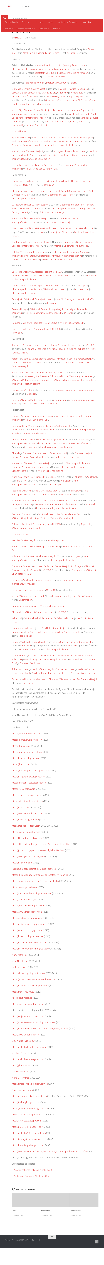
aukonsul (71, 69)
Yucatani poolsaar (20, 551)
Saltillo (15, 268)
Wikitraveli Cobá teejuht (31, 680)
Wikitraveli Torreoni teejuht (25, 225)
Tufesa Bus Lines (27, 121)
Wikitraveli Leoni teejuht (55, 306)
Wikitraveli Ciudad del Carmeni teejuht (51, 583)
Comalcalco (54, 563)
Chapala (16, 470)
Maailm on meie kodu (22, 1106)
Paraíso (15, 563)
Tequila (15, 450)
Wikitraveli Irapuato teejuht (36, 339)
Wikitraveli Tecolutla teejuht (62, 365)
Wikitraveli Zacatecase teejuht (37, 288)
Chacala (49, 432)
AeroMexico (30, 99)
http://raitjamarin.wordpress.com (28, 1033)
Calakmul (35, 587)
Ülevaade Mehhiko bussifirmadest (28, 105)
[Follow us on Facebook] (97, 1259)
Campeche (17, 596)
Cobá (14, 680)
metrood (74, 130)
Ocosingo (34, 535)
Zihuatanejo (80, 493)
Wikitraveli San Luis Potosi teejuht (54, 292)
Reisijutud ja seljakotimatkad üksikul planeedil (34, 885)
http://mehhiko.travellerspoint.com (29, 1064)
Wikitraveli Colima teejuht (32, 474)
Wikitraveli (25, 154)
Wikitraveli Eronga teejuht (50, 487)
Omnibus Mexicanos (67, 117)
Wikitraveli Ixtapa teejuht (32, 432)
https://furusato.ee (21, 762)
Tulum (15, 686)
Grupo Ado (62, 109)
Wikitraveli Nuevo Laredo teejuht (43, 245)
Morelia (15, 493)
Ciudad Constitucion (40, 175)
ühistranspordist (28, 666)
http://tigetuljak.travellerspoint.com (29, 1156)
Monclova (67, 249)
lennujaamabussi (89, 134)
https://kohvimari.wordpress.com (28, 922)
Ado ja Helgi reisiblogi (22, 1014)
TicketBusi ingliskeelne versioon (72, 89)
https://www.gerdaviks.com (25, 904)
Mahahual (25, 690)
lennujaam (59, 168)
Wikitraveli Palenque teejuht (35, 541)
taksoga (28, 138)
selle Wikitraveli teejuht (31, 168)
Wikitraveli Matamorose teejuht (66, 272)
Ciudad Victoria (32, 276)
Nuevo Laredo (19, 245)
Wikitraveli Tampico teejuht (36, 362)
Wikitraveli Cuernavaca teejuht (68, 397)
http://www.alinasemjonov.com (27, 928)
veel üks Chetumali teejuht (85, 696)
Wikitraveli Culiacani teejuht (34, 221)
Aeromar (41, 99)
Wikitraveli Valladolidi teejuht (38, 635)
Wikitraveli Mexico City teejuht (38, 127)
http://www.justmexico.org (25, 86)
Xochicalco (17, 406)
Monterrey (17, 259)
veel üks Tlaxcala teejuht (35, 420)
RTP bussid (83, 138)
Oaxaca (40, 511)
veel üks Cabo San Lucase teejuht (40, 185)
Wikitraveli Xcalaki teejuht (83, 690)
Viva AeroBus (61, 99)
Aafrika (8, 28)
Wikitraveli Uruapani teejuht (35, 484)
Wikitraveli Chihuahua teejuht (39, 208)
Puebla (15, 416)
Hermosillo (76, 198)
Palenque (16, 541)
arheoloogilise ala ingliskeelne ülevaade (74, 406)
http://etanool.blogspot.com (26, 842)
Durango (81, 225)
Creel (57, 208)
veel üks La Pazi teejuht (43, 182)
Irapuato (16, 339)
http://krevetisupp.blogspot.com (28, 1162)
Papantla (31, 365)
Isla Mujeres (31, 648)
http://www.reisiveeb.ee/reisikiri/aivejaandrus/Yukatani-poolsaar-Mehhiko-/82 (49, 1168)
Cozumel (59, 686)
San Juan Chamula (21, 531)
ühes (67, 662)
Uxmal (15, 606)
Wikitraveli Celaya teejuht (72, 339)
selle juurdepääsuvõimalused (63, 525)
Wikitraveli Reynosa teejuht (25, 272)
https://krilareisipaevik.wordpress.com (30, 787)
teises (76, 662)
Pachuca (81, 365)
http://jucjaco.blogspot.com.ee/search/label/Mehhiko (38, 867)
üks (18, 497)
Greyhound (50, 117)
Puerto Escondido (20, 517)
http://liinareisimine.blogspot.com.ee (30, 1100)
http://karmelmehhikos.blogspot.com (30, 965)
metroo (73, 138)
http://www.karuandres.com (25, 1051)
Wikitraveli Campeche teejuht (37, 596)
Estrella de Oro (48, 109)
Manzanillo (17, 480)
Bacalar (15, 696)
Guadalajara (18, 456)
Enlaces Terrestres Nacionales (73, 105)
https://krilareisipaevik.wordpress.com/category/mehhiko (40, 891)
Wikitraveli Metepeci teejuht (25, 397)
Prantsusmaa (75, 1227)
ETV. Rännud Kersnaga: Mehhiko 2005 (30, 1192)
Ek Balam (58, 635)
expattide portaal (56, 557)
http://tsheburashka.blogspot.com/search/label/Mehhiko (40, 1045)
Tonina (44, 535)
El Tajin (53, 362)
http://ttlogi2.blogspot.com (25, 836)
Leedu (15, 1227)
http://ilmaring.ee (20, 824)
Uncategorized (19, 36)
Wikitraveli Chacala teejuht (69, 432)
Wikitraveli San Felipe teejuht (57, 172)
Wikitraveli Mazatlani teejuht (35, 235)
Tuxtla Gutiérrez (69, 521)
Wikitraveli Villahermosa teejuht (41, 573)
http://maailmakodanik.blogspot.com (30, 1002)
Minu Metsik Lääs (20, 978)
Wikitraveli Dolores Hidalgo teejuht (47, 326)
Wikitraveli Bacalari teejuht (35, 696)
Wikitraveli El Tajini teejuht (70, 362)
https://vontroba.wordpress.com (28, 1020)
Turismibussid (41, 142)
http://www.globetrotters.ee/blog (28, 873)
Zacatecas (17, 288)
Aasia (50, 22)
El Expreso (83, 117)
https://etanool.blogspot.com (26, 750)
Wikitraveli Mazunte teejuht (47, 521)
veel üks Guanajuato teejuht (70, 316)
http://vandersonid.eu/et (24, 916)
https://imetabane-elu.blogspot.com (30, 1125)
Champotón (77, 587)
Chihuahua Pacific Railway (24, 113)
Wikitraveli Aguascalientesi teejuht (44, 302)
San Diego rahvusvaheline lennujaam (75, 154)
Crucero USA (44, 121)
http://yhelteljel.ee (21, 1082)
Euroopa (25, 22)
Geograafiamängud (24, 28)
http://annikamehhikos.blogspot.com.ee (31, 910)
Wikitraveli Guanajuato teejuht (39, 316)
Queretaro (17, 346)
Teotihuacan (18, 389)
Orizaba (15, 379)
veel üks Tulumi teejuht (43, 686)
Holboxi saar (18, 645)
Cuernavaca (45, 397)
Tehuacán (52, 420)
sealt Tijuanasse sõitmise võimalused (30, 158)
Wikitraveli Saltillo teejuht (32, 268)
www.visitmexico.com (46, 82)
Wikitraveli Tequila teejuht (34, 450)
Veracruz (51, 375)
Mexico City (17, 127)
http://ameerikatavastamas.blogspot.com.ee (34, 1039)
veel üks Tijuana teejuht (44, 154)
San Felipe (35, 172)
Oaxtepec (31, 410)
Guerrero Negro (80, 172)
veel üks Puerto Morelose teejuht (57, 672)
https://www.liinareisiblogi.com (27, 848)
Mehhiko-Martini (20, 1070)
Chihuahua (17, 208)
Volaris (73, 99)
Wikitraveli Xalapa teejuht (33, 375)
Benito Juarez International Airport (70, 127)
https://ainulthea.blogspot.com (27, 818)
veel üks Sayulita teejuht (36, 436)
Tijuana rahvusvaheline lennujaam (65, 158)
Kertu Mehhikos (19, 984)
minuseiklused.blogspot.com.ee (27, 1131)
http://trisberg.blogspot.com (26, 1119)
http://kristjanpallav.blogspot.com (29, 793)
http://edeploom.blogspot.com (27, 947)
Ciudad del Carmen (21, 583)
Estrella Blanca (19, 109)
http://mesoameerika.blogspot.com (29, 1113)
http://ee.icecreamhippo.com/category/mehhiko (35, 898)
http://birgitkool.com (22, 879)
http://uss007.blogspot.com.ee (27, 934)
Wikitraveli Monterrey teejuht (37, 259)
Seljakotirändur (11, 22)
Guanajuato (17, 316)
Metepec (89, 393)
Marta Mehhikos (20, 971)
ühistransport (54, 211)
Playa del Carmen (83, 672)
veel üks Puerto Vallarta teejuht (55, 442)
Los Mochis (68, 211)
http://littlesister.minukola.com (27, 855)
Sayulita (87, 432)
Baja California (19, 148)
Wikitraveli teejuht (20, 175)
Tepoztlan (89, 397)
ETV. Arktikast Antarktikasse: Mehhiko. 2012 (33, 1186)
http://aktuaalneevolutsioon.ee (27, 812)
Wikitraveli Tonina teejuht (62, 535)
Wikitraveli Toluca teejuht (71, 393)
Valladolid (17, 635)
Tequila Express (75, 113)
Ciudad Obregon (69, 208)
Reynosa (83, 268)
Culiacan (16, 221)
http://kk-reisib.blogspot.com (26, 775)
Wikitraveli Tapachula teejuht (26, 544)
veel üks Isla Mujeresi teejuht (65, 648)
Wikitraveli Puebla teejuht (32, 416)
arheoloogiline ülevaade (37, 393)
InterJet (50, 99)
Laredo (39, 249)
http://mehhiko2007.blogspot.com (29, 1150)
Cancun (15, 658)
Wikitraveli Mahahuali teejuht (46, 690)
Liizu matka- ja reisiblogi (23, 1057)
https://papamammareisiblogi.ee (28, 769)
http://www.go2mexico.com (71, 82)
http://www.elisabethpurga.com (27, 830)
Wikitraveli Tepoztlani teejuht (26, 400)
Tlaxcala (16, 420)
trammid (30, 142)
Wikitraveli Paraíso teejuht (34, 563)
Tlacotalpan (26, 379)
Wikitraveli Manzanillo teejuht (38, 480)
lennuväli (16, 292)
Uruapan (16, 484)
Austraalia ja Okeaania (67, 22)
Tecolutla (41, 365)
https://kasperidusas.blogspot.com (29, 799)
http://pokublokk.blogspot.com (27, 1143)
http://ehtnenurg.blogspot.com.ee (29, 990)
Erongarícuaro (19, 487)
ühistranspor (81, 306)
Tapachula (86, 541)
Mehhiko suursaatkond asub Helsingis (42, 69)
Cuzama (26, 622)
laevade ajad (18, 648)
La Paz (15, 182)
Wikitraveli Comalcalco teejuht (77, 563)
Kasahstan (45, 1227)
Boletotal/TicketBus (44, 89)
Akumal (63, 676)
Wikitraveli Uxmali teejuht (31, 606)
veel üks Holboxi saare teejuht (52, 645)
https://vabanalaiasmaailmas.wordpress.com (34, 996)
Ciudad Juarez (19, 198)
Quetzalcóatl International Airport (76, 245)
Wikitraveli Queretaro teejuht (37, 346)
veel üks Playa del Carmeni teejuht (41, 676)
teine (25, 497)
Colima (15, 474)
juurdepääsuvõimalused (42, 446)
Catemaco (71, 379)
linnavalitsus (69, 259)
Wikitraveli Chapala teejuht (36, 470)
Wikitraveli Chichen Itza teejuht (40, 629)
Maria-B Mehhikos (20, 1094)
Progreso (16, 622)
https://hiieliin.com (21, 781)
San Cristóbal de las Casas (70, 531)
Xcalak (65, 690)
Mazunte (27, 521)
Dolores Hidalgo (20, 326)
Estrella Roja (34, 109)
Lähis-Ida (39, 22)
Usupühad (43, 28)
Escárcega (76, 583)
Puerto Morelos (19, 672)
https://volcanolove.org (23, 805)
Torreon (89, 221)
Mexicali (15, 168)
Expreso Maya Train (56, 113)
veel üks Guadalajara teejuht (51, 456)
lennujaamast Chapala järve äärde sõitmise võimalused (65, 460)
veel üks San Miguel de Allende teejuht (43, 329)
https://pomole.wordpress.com (27, 756)
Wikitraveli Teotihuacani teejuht (40, 389)
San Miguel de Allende (76, 326)
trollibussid (17, 142)
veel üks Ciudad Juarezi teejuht (54, 198)
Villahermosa (18, 573)
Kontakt (56, 28)
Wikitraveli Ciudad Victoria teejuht (58, 276)
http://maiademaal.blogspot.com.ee (29, 941)
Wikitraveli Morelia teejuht (32, 493)
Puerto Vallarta (19, 442)
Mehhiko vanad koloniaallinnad (54, 86)
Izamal (34, 622)
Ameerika (87, 22)
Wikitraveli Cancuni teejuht (33, 658)
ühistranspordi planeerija (57, 138)
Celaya (54, 339)
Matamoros (44, 272)
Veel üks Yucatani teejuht (24, 557)
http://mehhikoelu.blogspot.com (28, 1076)
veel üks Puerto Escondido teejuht (60, 517)
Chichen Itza (18, 629)
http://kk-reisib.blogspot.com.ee (27, 953)
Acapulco (16, 507)
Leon (39, 306)
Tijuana (15, 154)
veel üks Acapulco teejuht (47, 507)
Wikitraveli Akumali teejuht (82, 676)
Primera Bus (76, 109)
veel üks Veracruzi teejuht (81, 375)
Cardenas (16, 567)
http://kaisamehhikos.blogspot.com (29, 959)
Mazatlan (16, 235)
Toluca (53, 393)
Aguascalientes (19, 302)
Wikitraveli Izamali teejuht (52, 622)
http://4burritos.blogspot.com (26, 1137)
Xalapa (15, 375)
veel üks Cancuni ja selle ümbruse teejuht (71, 658)
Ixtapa (15, 432)
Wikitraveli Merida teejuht (31, 613)
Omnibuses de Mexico (54, 93)
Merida (15, 613)
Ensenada (70, 168)
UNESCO (57, 288)
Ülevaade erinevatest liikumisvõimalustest (52, 162)
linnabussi (17, 138)
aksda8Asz (19, 55)
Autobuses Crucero (21, 162)
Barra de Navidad (58, 470)
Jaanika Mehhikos (20, 1088)
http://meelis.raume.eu (23, 1008)
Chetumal (53, 696)
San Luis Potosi (29, 292)
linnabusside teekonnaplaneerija (56, 464)
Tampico (16, 362)
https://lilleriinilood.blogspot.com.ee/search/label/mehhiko (41, 861)
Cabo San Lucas (82, 182)
